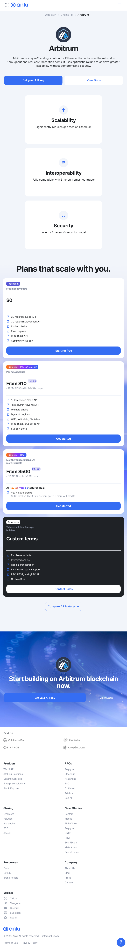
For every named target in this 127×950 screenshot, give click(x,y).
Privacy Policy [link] (30, 942)
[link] (121, 942)
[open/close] (119, 5)
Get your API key (33, 80)
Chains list (66, 14)
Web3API (50, 14)
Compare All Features (63, 606)
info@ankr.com (50, 935)
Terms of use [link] (10, 942)
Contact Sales (63, 589)
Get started (63, 438)
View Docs (94, 80)
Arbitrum (83, 14)
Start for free (63, 350)
